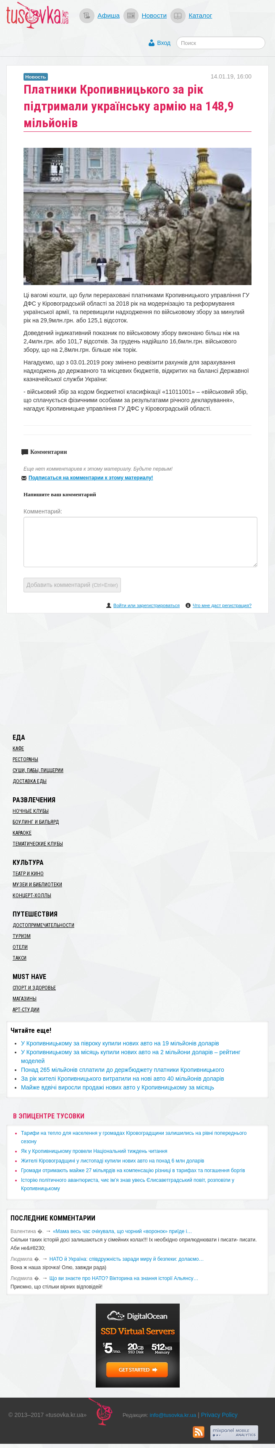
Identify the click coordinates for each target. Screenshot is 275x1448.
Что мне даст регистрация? (222, 605)
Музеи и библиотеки (37, 885)
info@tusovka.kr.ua (173, 1415)
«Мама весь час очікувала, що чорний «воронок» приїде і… (122, 1231)
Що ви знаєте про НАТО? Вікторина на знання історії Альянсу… (124, 1278)
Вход (163, 42)
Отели (20, 947)
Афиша (108, 15)
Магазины (25, 999)
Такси (19, 958)
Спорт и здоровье (34, 988)
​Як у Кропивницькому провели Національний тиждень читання (94, 1151)
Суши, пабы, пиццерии (38, 770)
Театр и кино (28, 874)
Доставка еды (30, 781)
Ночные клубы (31, 811)
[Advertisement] (138, 671)
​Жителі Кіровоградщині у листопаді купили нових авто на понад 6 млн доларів (112, 1161)
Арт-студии (26, 1010)
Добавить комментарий (72, 584)
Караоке (22, 833)
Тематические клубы (38, 844)
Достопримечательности (43, 925)
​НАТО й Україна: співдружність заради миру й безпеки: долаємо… (127, 1259)
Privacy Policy (219, 1414)
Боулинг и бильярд (36, 822)
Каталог (200, 15)
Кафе (18, 748)
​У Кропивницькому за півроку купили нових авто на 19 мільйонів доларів (120, 1043)
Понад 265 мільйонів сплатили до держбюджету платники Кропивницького (122, 1069)
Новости (154, 15)
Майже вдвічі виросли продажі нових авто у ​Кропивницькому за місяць (117, 1087)
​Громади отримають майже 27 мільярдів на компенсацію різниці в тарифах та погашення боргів (133, 1170)
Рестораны (25, 759)
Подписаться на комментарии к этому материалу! (91, 478)
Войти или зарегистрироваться (146, 605)
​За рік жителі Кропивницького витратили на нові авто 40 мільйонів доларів (122, 1078)
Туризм (22, 936)
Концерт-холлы (32, 895)
